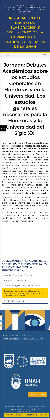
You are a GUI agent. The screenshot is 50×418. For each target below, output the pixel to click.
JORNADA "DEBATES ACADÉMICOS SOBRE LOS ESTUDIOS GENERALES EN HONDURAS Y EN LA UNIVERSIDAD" (26, 10)
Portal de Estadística (36, 415)
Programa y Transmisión (15, 280)
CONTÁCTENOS (37, 395)
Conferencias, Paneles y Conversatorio (22, 285)
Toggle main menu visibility (45, 56)
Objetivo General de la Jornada (18, 275)
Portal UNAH (22, 6)
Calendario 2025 (14, 415)
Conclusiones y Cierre (14, 301)
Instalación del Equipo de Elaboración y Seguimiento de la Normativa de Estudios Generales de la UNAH (23, 293)
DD (31, 6)
